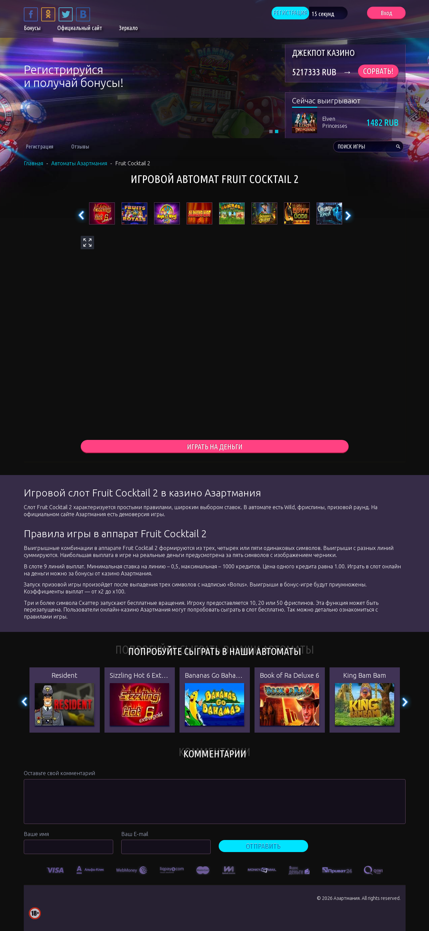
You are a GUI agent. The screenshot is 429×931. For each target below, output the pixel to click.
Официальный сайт (79, 29)
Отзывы (80, 147)
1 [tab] (271, 131)
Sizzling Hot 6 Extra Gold (139, 676)
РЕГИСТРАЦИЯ (299, 13)
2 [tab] (276, 131)
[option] (55, 870)
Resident (64, 676)
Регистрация (39, 147)
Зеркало (128, 29)
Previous (81, 215)
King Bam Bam (364, 676)
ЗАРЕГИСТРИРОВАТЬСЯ (82, 103)
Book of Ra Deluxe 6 (289, 676)
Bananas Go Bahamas (214, 676)
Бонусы (32, 29)
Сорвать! (378, 71)
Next (347, 215)
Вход (386, 13)
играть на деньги (214, 447)
